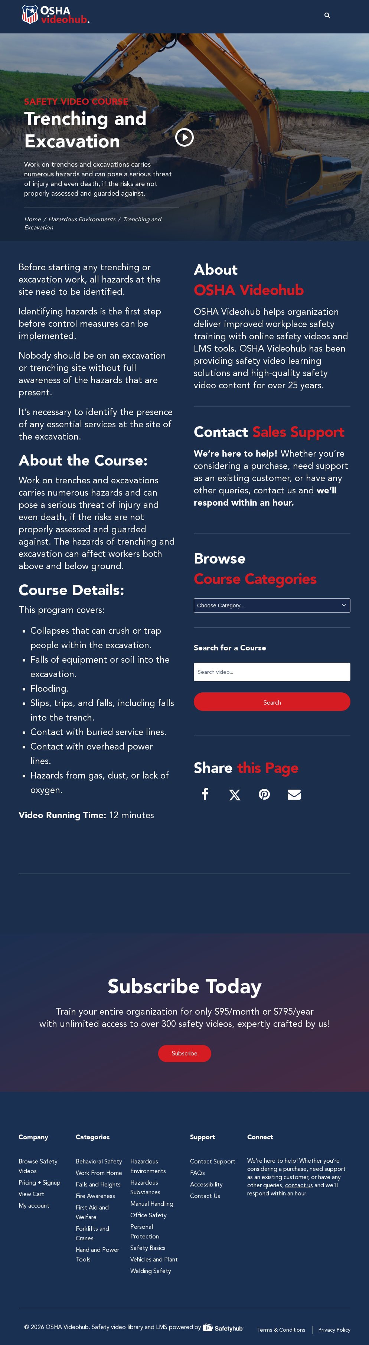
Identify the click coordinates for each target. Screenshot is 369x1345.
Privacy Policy (334, 1329)
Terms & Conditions (281, 1329)
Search (272, 702)
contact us (275, 490)
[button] (344, 14)
